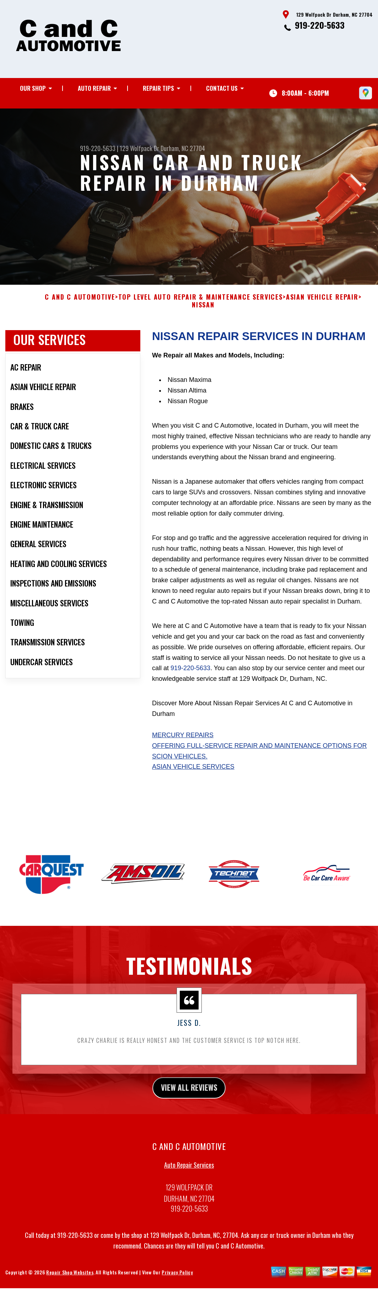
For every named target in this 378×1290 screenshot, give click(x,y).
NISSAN (203, 311)
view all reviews (189, 1094)
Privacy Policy (177, 1279)
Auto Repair (94, 88)
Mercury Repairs (183, 740)
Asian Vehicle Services (193, 772)
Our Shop (33, 88)
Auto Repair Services (189, 1172)
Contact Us (222, 88)
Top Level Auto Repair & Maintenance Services (200, 303)
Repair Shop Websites (69, 1279)
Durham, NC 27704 (183, 148)
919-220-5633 (320, 24)
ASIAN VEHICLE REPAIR (322, 303)
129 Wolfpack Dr (139, 148)
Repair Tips (158, 88)
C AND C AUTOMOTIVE (80, 303)
